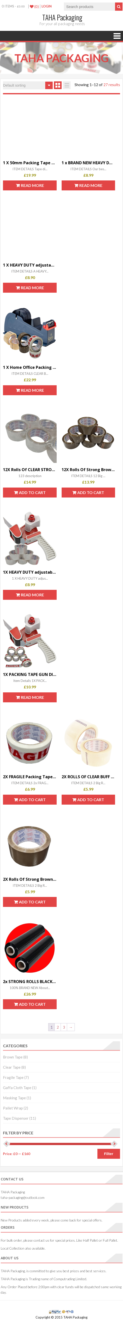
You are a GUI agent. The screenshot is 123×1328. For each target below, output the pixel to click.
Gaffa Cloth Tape (17, 1087)
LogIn (46, 6)
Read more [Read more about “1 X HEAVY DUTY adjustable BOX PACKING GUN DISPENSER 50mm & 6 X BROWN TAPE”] (32, 287)
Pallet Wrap (13, 1108)
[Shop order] (28, 85)
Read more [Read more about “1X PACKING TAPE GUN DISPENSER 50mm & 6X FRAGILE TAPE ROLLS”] (32, 697)
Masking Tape (14, 1098)
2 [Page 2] (58, 1027)
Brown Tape (13, 1057)
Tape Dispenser (16, 1118)
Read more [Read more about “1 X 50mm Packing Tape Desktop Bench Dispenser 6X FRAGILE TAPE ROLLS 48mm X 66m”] (32, 185)
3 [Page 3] (64, 1027)
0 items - (13, 6)
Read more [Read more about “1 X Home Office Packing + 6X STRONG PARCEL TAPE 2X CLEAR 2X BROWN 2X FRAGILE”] (32, 390)
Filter (108, 1154)
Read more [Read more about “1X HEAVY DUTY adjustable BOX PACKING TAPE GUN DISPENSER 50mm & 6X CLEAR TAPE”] (32, 594)
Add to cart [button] (32, 492)
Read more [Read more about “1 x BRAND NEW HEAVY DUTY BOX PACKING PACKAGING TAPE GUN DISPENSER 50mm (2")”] (90, 185)
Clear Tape (12, 1067)
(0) (34, 6)
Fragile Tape (13, 1077)
